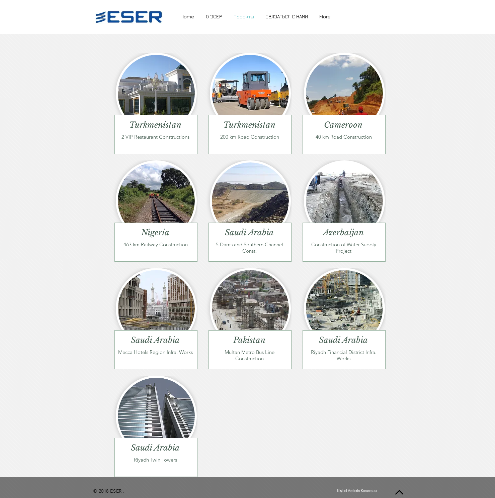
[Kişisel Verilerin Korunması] (357, 491)
